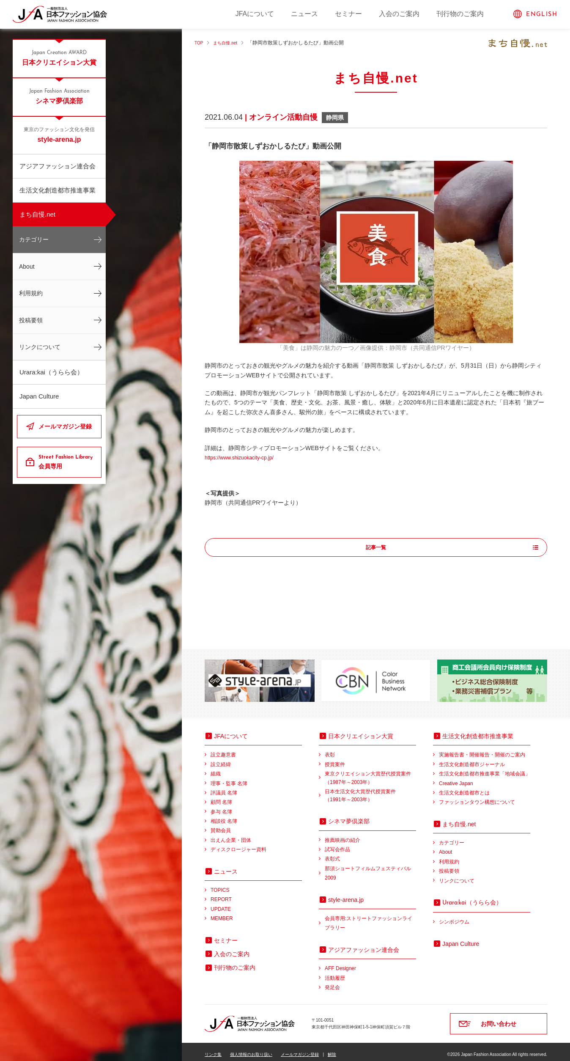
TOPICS (220, 885)
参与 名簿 (221, 806)
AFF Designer (340, 963)
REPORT (221, 894)
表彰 (330, 749)
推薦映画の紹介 (342, 835)
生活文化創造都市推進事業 (57, 190)
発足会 (332, 982)
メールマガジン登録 (65, 426)
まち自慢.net (37, 214)
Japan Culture (39, 396)
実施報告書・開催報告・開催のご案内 (482, 749)
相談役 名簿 (224, 816)
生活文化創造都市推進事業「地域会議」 (484, 768)
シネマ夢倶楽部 (59, 96)
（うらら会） (472, 896)
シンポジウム (454, 916)
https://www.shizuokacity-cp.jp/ (245, 457)
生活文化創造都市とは (464, 787)
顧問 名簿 (221, 797)
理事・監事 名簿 (229, 778)
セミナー (348, 13)
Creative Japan (456, 778)
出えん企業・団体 (231, 835)
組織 (216, 768)
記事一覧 (376, 547)
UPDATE (221, 904)
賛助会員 (221, 825)
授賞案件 (335, 759)
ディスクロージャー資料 (238, 844)
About (27, 266)
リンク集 (213, 1049)
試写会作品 (337, 844)
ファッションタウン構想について (477, 797)
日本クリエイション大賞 (59, 57)
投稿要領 (31, 320)
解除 (332, 1049)
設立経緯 (221, 759)
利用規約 (31, 293)
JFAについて (255, 13)
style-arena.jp (59, 134)
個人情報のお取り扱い (251, 1049)
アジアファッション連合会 (57, 166)
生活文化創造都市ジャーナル (472, 759)
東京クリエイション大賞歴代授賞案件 (370, 773)
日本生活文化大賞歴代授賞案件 (370, 791)
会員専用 (66, 462)
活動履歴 (335, 973)
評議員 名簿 (224, 787)
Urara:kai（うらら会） (51, 372)
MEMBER (222, 913)
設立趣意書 (223, 749)
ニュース (304, 13)
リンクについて (39, 347)
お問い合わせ (498, 1018)
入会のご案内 (399, 13)
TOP (200, 43)
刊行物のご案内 (460, 13)
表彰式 (332, 853)
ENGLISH (541, 14)
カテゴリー (34, 239)
